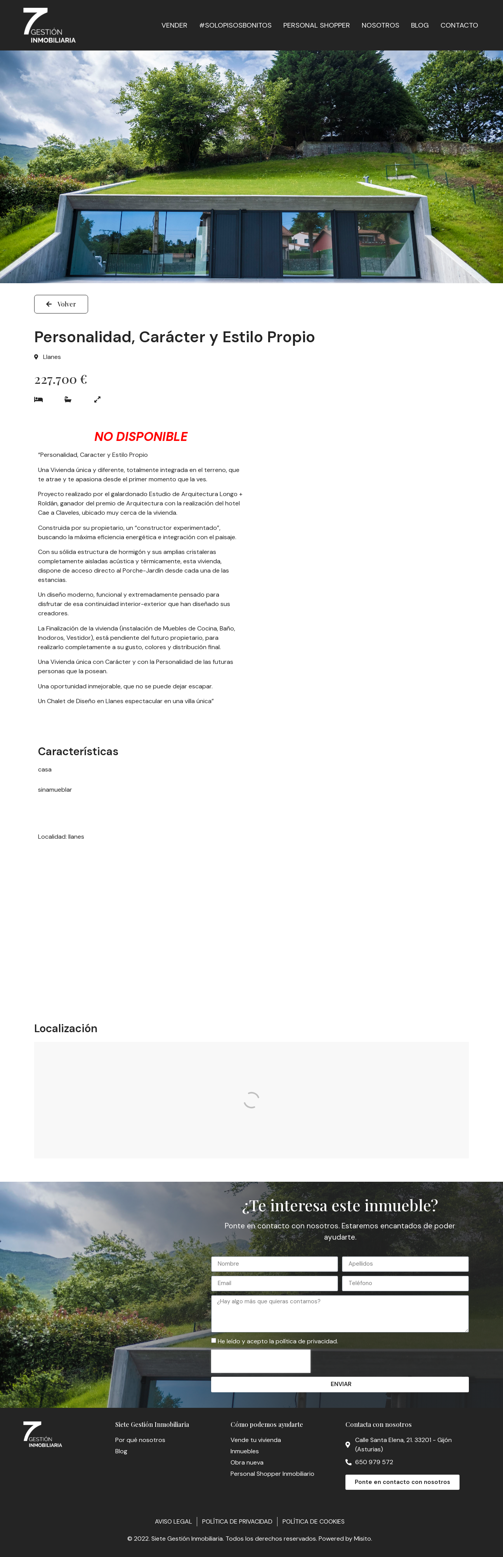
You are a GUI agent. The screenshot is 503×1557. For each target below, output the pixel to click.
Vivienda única (70, 662)
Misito (362, 1538)
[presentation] (260, 1361)
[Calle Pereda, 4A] (251, 1100)
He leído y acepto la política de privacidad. (278, 1341)
